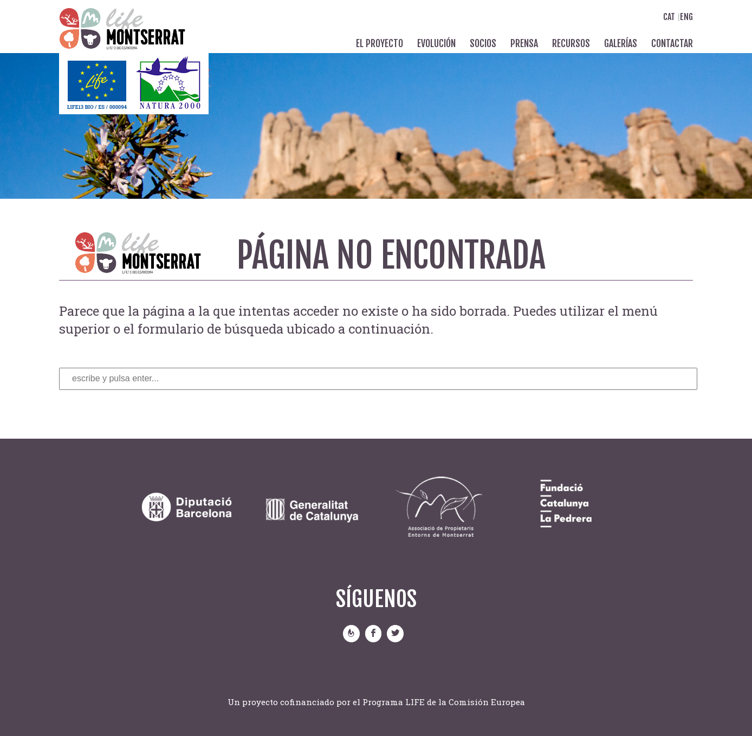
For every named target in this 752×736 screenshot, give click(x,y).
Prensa (524, 43)
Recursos (571, 43)
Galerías (620, 43)
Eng (686, 16)
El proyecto (379, 43)
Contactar (672, 43)
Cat (669, 16)
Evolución (436, 43)
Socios (483, 43)
